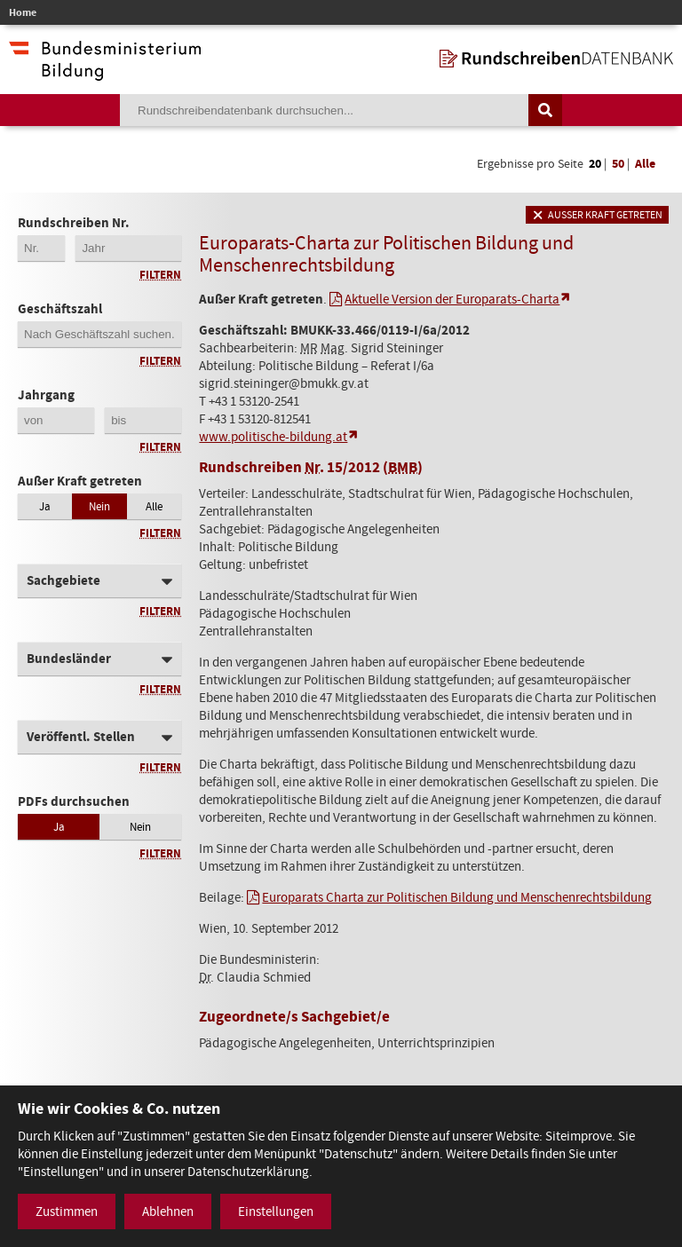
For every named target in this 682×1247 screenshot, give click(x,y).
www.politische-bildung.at (273, 437)
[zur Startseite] (556, 58)
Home (22, 12)
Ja (45, 506)
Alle (645, 163)
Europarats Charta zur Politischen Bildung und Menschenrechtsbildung (457, 897)
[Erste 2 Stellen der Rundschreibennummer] (41, 248)
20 (595, 163)
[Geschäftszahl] (99, 334)
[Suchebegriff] (324, 110)
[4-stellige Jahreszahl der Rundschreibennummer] (128, 248)
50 (618, 163)
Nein (99, 506)
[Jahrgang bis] (143, 420)
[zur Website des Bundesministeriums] (105, 72)
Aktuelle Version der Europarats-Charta (452, 299)
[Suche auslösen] (545, 110)
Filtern (160, 274)
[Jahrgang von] (56, 420)
